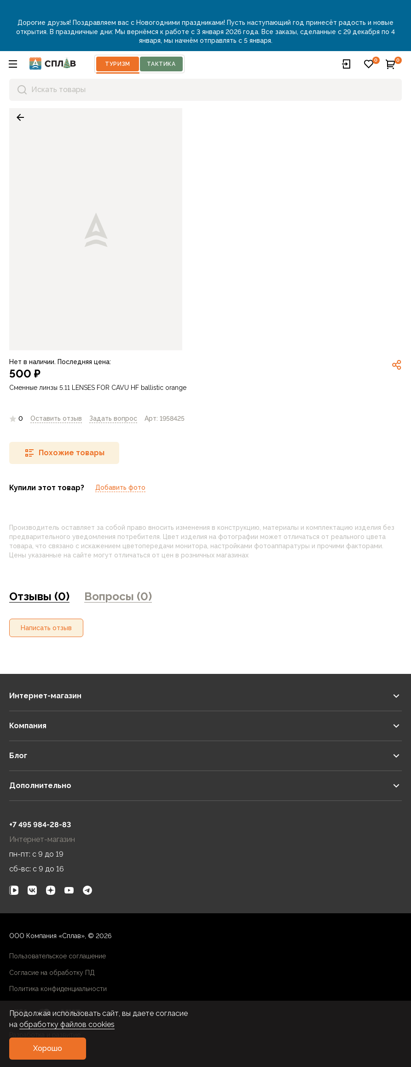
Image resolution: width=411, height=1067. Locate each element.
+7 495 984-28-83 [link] (40, 824)
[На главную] (52, 64)
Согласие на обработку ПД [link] (52, 972)
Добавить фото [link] (120, 487)
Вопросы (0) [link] (118, 596)
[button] (13, 64)
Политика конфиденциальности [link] (58, 988)
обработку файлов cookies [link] (67, 1024)
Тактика (161, 64)
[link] (20, 117)
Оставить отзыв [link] (56, 418)
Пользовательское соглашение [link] (57, 956)
